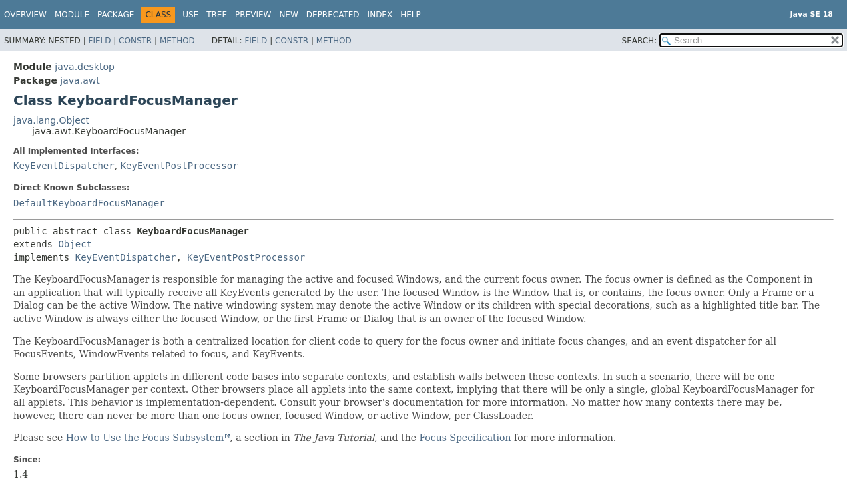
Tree (216, 14)
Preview (253, 14)
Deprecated (333, 14)
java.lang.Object (51, 120)
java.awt (79, 80)
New (288, 14)
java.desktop (85, 66)
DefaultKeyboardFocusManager (89, 203)
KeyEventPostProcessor (179, 165)
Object (75, 244)
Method (177, 40)
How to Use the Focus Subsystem (145, 437)
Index (380, 14)
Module (72, 14)
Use (190, 14)
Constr (135, 40)
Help (410, 14)
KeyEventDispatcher (64, 165)
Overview (25, 14)
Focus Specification (465, 437)
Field (99, 40)
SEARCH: (639, 40)
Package (115, 14)
